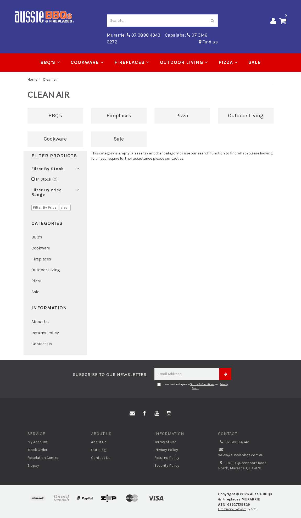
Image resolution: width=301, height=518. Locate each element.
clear (65, 207)
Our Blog (98, 450)
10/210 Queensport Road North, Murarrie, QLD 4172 (242, 465)
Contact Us (41, 343)
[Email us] (132, 413)
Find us (208, 42)
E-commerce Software (232, 509)
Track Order (37, 450)
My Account (37, 442)
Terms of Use (165, 442)
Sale (254, 62)
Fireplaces (131, 62)
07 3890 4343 (233, 442)
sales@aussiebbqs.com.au (240, 452)
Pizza (228, 62)
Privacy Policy (166, 450)
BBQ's (50, 62)
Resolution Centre (42, 457)
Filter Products (54, 156)
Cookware (87, 62)
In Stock (47, 179)
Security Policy (166, 465)
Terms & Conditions (202, 384)
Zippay (33, 465)
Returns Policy (45, 332)
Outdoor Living (184, 62)
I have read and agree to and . (192, 386)
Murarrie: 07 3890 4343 (133, 35)
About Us (40, 321)
